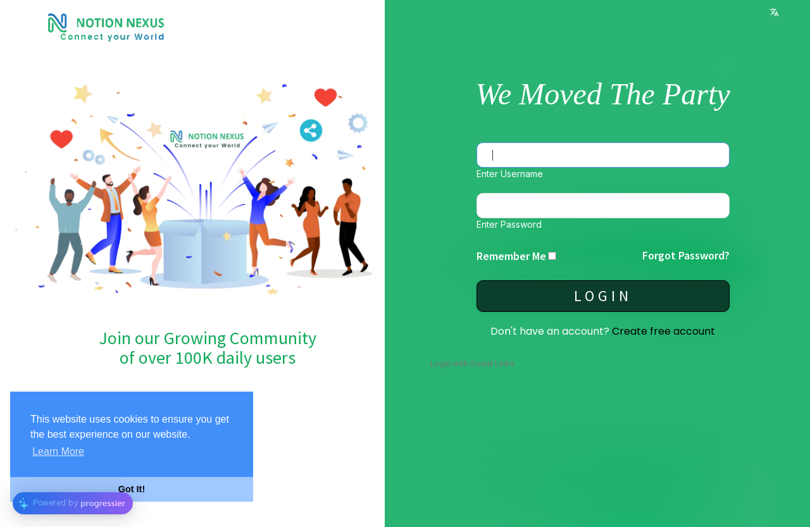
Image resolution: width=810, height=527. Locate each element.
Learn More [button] (58, 451)
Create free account (663, 331)
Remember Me (511, 256)
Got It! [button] (131, 489)
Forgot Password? (686, 255)
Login (603, 296)
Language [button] (774, 12)
